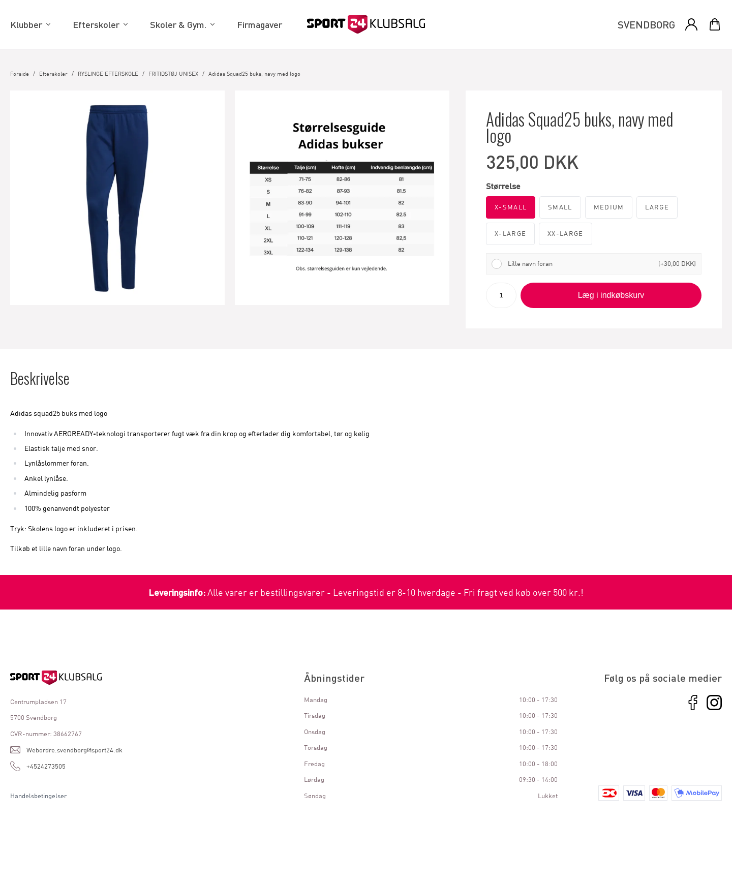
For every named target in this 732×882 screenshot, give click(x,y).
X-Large (510, 233)
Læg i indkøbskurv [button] (611, 295)
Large (657, 207)
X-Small (511, 207)
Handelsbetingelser (38, 796)
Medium (609, 207)
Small (560, 207)
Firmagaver (259, 24)
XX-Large (565, 233)
